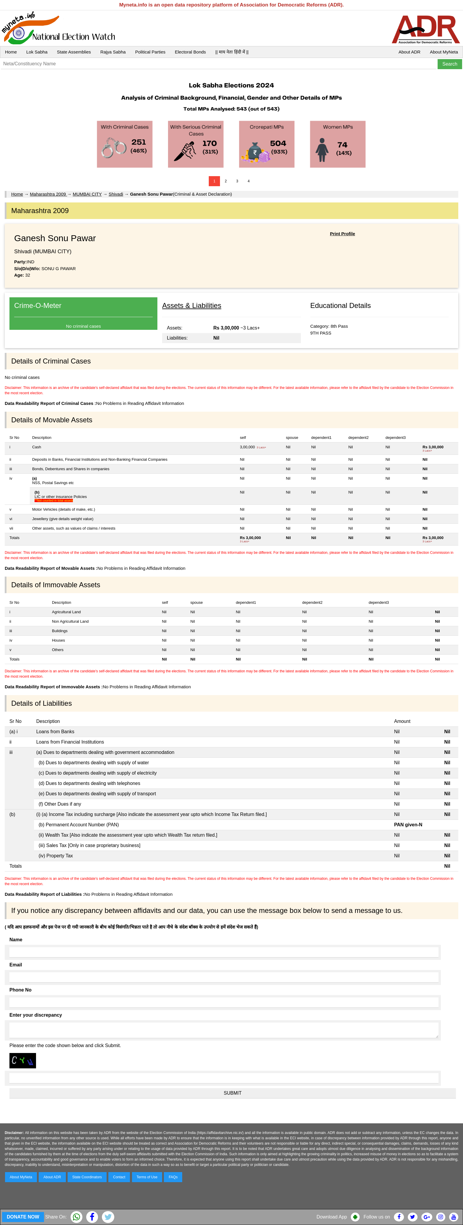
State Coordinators (87, 1177)
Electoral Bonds (190, 51)
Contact (119, 1177)
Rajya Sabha (113, 51)
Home (11, 51)
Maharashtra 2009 (48, 194)
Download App (332, 1216)
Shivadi (116, 194)
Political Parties (150, 51)
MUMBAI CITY (87, 194)
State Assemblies (74, 51)
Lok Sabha (37, 51)
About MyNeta (444, 51)
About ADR (409, 51)
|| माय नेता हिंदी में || (231, 51)
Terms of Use (147, 1177)
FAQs (173, 1177)
